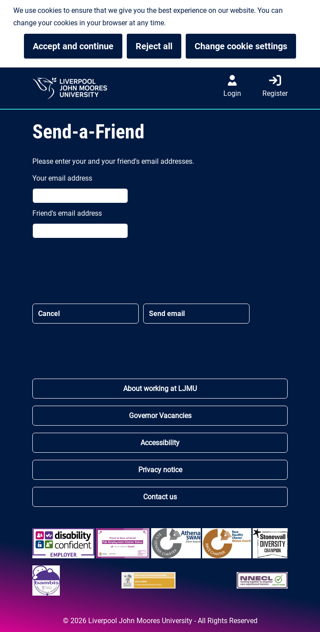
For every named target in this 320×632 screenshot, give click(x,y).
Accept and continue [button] (73, 46)
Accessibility (160, 442)
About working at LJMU (160, 388)
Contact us (160, 497)
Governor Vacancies (160, 415)
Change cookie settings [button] (245, 46)
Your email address (64, 178)
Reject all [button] (154, 46)
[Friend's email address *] (80, 230)
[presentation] (99, 268)
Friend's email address (69, 213)
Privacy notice (160, 470)
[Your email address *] (80, 195)
